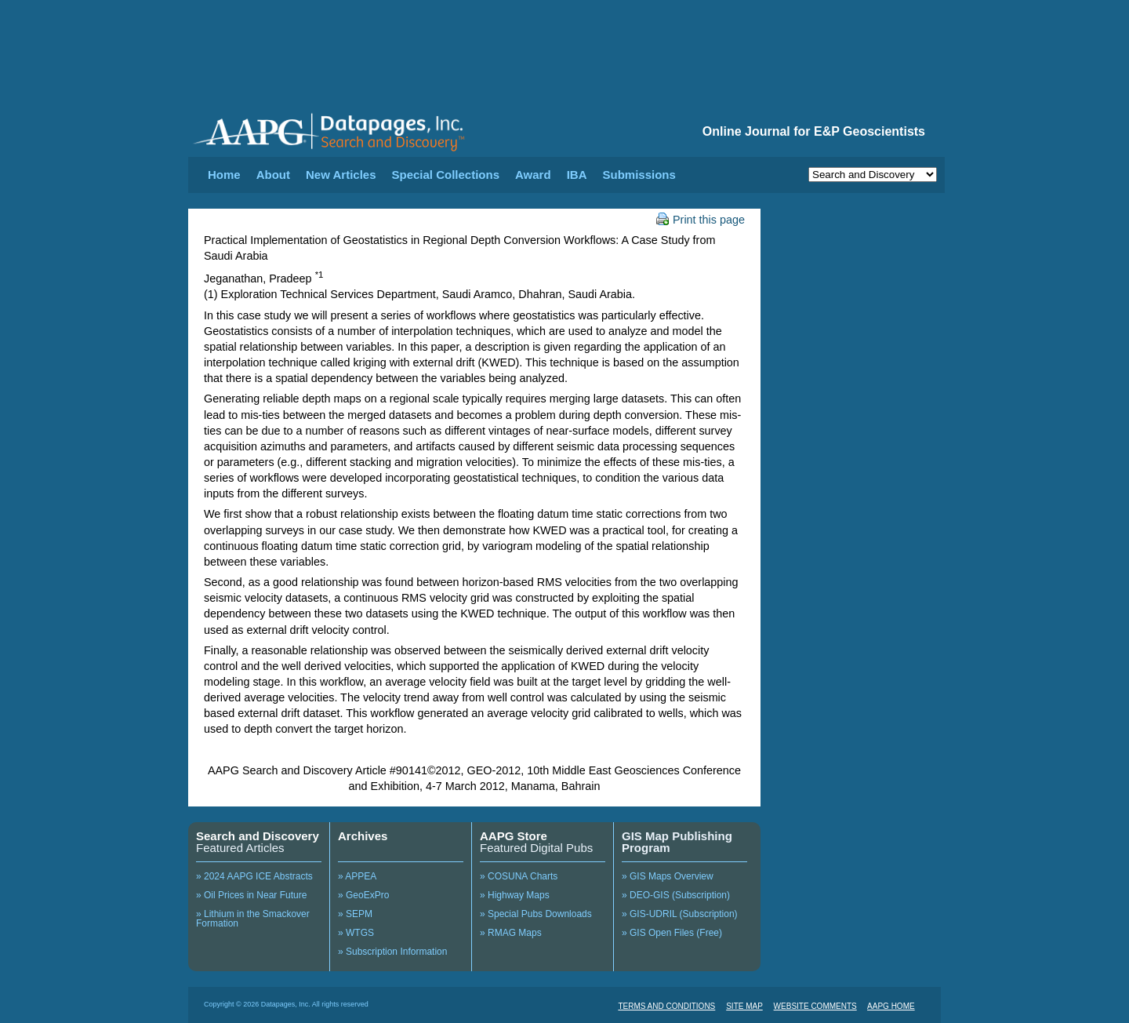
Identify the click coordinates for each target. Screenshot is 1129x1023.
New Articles (341, 174)
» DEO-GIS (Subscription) (676, 895)
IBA (577, 174)
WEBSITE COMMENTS (815, 1006)
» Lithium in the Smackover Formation (253, 918)
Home (224, 174)
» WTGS (356, 932)
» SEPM (355, 913)
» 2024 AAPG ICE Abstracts (254, 876)
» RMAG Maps (511, 932)
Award (533, 174)
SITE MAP (744, 1006)
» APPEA (357, 876)
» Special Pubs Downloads (536, 913)
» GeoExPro (363, 895)
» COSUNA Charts (518, 876)
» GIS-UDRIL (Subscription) (680, 913)
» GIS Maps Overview (667, 876)
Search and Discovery (257, 836)
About (273, 174)
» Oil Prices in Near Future (251, 895)
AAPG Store (513, 836)
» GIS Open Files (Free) (672, 932)
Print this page (700, 219)
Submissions (638, 174)
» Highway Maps (515, 895)
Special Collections (446, 174)
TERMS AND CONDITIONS (666, 1006)
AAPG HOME (891, 1006)
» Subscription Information (392, 951)
